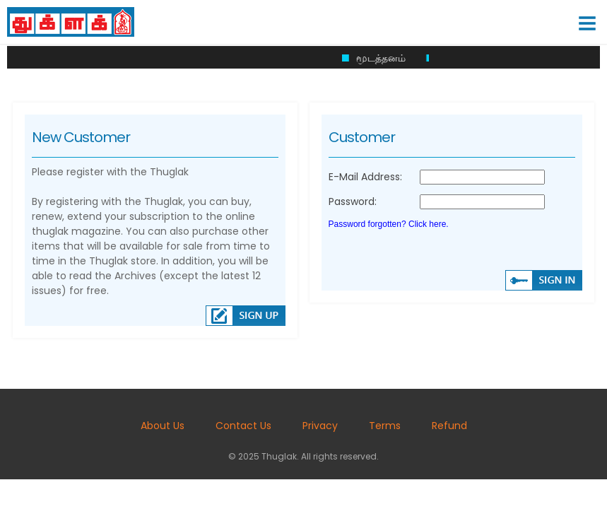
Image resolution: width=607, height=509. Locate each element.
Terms (385, 426)
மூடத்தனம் (386, 58)
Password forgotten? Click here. (389, 224)
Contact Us (243, 426)
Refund (449, 426)
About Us (162, 426)
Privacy (320, 426)
